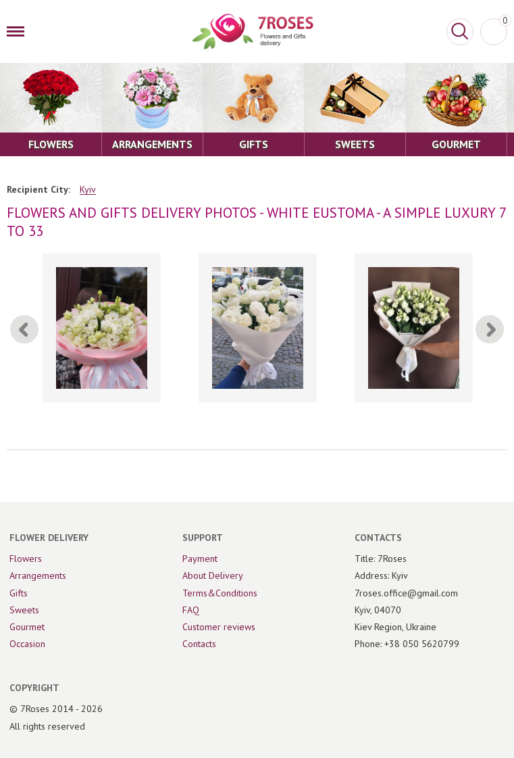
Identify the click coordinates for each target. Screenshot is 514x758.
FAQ (190, 610)
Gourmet (27, 627)
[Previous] (24, 329)
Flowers (25, 558)
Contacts (199, 644)
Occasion (27, 644)
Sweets (24, 610)
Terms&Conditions (219, 593)
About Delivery (212, 575)
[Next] (490, 329)
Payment (199, 558)
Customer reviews (218, 627)
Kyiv (88, 190)
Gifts (18, 593)
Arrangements (37, 575)
